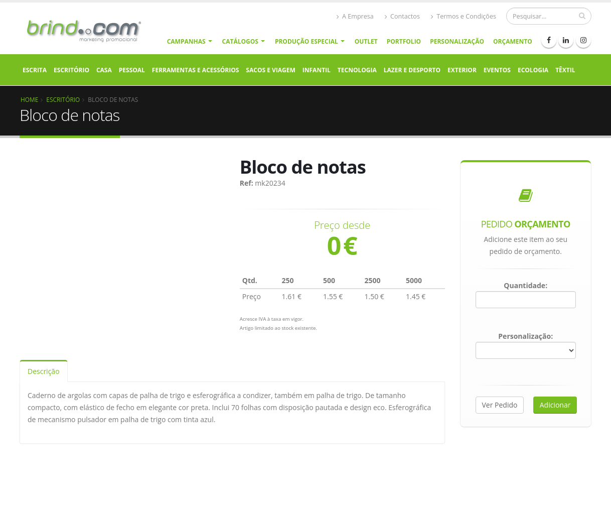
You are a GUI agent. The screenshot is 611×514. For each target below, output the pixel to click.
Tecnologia (357, 70)
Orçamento (512, 41)
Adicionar (555, 405)
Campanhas (186, 41)
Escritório (71, 70)
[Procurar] (548, 16)
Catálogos (240, 41)
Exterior (462, 70)
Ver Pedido (500, 405)
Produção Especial (306, 41)
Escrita (35, 70)
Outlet (366, 41)
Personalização (457, 41)
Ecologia (533, 70)
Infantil (316, 70)
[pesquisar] (582, 16)
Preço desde (342, 225)
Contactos (402, 16)
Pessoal (132, 70)
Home (29, 99)
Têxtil (565, 70)
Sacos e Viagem (270, 70)
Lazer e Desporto (412, 70)
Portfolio (404, 41)
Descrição (44, 371)
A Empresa (355, 16)
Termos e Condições (463, 16)
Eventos (497, 70)
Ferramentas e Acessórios (195, 70)
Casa (104, 70)
